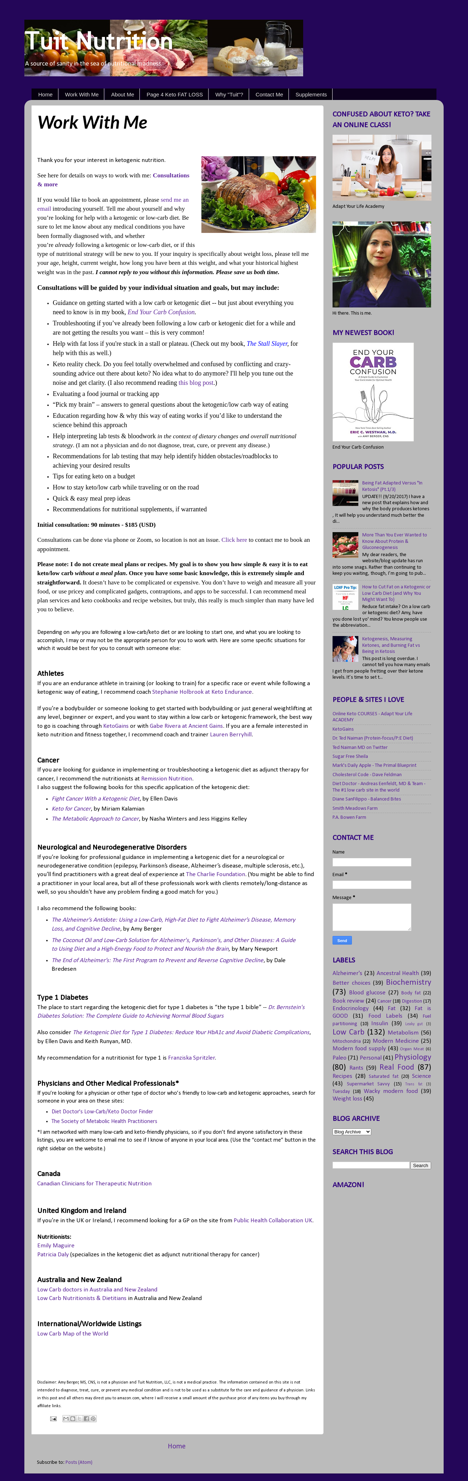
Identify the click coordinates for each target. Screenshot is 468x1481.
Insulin (379, 1024)
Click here (234, 539)
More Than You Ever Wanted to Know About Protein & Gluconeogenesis (394, 541)
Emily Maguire (56, 1246)
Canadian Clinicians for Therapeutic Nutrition (94, 1184)
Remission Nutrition (166, 779)
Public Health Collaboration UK (273, 1221)
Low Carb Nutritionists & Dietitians (81, 1298)
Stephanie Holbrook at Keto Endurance (202, 692)
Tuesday (341, 1091)
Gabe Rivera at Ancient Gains (186, 726)
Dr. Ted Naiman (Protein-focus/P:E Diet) (373, 738)
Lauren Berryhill (231, 735)
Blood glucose (367, 993)
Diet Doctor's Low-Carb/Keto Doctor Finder (102, 1112)
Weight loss (347, 1099)
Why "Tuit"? (229, 94)
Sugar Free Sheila (350, 756)
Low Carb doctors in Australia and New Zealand (97, 1290)
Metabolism (403, 1033)
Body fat (411, 993)
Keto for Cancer (71, 809)
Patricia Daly (53, 1255)
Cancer (384, 1001)
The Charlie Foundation (215, 874)
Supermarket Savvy (368, 1084)
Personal (371, 1058)
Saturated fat (383, 1076)
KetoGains (116, 726)
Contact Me (269, 94)
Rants (356, 1068)
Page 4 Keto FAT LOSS (175, 94)
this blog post (196, 382)
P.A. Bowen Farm (349, 817)
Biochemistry (408, 983)
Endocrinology (351, 1008)
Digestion (412, 1001)
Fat (392, 1008)
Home (45, 94)
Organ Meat (412, 1049)
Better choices (352, 983)
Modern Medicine (396, 1041)
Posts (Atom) (79, 1462)
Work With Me (82, 94)
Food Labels (385, 1016)
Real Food (397, 1068)
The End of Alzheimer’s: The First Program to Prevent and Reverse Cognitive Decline (157, 960)
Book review (348, 1001)
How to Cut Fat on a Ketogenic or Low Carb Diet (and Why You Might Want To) (396, 593)
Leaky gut (414, 1024)
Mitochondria (347, 1041)
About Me (122, 94)
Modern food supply (359, 1049)
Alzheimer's (347, 973)
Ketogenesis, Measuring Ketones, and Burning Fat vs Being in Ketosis (391, 645)
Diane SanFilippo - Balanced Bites (367, 799)
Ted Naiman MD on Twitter (360, 747)
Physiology (413, 1058)
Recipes (342, 1076)
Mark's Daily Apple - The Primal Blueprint (374, 765)
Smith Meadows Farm (355, 808)
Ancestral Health (398, 973)
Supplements (311, 94)
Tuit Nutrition (98, 41)
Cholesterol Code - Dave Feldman (367, 775)
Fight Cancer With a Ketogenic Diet (95, 799)
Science (421, 1076)
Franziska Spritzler (191, 1058)
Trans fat (413, 1084)
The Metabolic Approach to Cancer (95, 819)
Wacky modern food (391, 1091)
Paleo (340, 1058)
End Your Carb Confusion (161, 312)
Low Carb (348, 1032)
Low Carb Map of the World (72, 1334)
